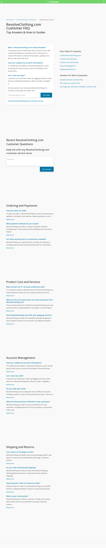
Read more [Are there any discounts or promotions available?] (10, 248)
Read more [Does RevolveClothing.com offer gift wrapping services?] (10, 324)
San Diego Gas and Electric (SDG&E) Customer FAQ (78, 87)
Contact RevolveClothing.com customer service (25, 101)
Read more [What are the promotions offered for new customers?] (10, 413)
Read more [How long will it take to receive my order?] (10, 492)
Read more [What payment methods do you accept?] (10, 235)
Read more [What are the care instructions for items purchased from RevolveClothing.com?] (10, 311)
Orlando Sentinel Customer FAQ (71, 80)
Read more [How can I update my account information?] (10, 372)
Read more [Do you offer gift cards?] (10, 397)
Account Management (68, 66)
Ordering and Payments (68, 59)
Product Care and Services (69, 62)
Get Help (46, 95)
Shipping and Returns (68, 69)
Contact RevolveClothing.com (70, 55)
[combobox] (24, 95)
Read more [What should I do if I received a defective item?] (10, 296)
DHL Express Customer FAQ (70, 83)
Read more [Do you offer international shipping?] (10, 479)
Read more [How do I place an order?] (10, 219)
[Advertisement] (30, 121)
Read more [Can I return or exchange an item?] (10, 463)
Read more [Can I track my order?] (10, 384)
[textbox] (24, 95)
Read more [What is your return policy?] (10, 507)
